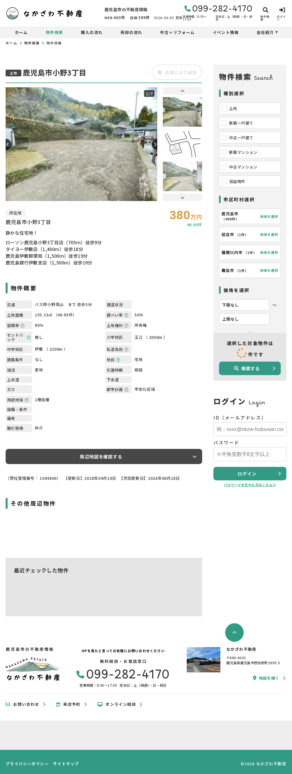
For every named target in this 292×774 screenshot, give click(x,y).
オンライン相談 (116, 704)
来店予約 (68, 704)
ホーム (21, 32)
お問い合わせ (22, 704)
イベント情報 (226, 32)
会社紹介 (265, 32)
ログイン (247, 473)
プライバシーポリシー (27, 764)
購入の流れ (91, 32)
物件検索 (54, 32)
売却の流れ (131, 32)
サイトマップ (66, 764)
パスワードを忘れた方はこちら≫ (250, 484)
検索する (247, 368)
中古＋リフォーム (177, 32)
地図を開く (266, 678)
